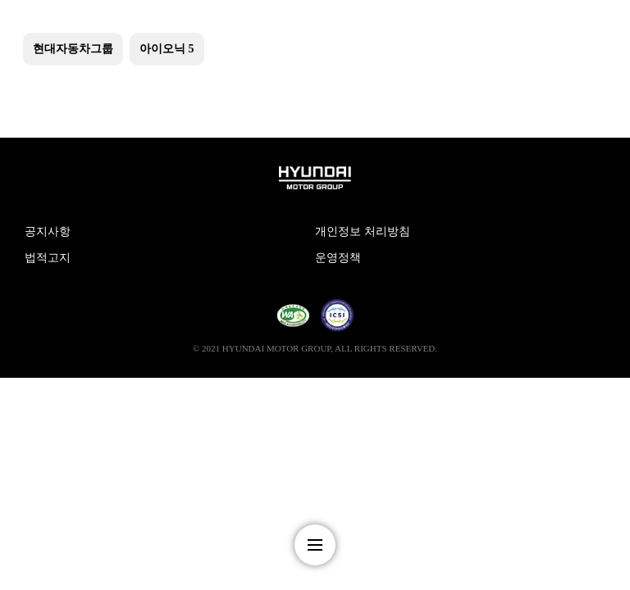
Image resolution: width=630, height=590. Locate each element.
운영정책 (338, 258)
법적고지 (48, 258)
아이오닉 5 (166, 49)
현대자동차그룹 (73, 49)
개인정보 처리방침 (362, 231)
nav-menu (315, 544)
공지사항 (48, 231)
